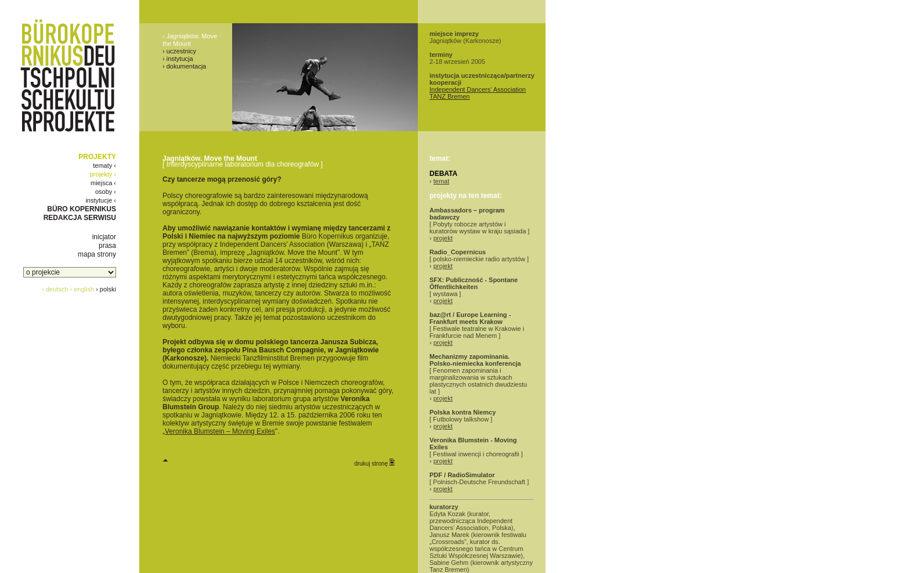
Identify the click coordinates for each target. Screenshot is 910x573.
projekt (443, 238)
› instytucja (177, 58)
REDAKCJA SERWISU (80, 218)
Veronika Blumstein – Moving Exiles (220, 431)
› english (82, 289)
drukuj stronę (374, 463)
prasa (107, 246)
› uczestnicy (179, 51)
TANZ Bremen (449, 96)
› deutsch (55, 289)
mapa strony (97, 254)
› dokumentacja (184, 66)
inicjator (104, 237)
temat (442, 181)
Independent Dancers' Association (477, 89)
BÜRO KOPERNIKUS (81, 209)
